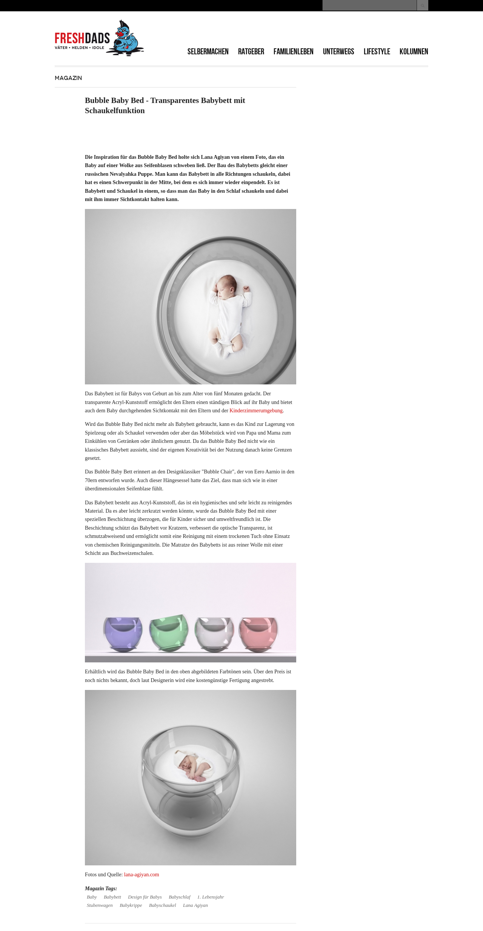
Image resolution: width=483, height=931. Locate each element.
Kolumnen (414, 51)
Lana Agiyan (195, 905)
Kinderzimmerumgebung (256, 410)
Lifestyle (377, 51)
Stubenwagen (100, 905)
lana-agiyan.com (141, 874)
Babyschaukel (162, 905)
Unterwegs (338, 51)
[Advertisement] (340, 30)
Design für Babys (145, 897)
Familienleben (294, 51)
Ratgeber (251, 51)
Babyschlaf (179, 897)
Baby (92, 897)
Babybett (112, 897)
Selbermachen (208, 51)
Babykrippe (131, 905)
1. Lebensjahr (210, 897)
